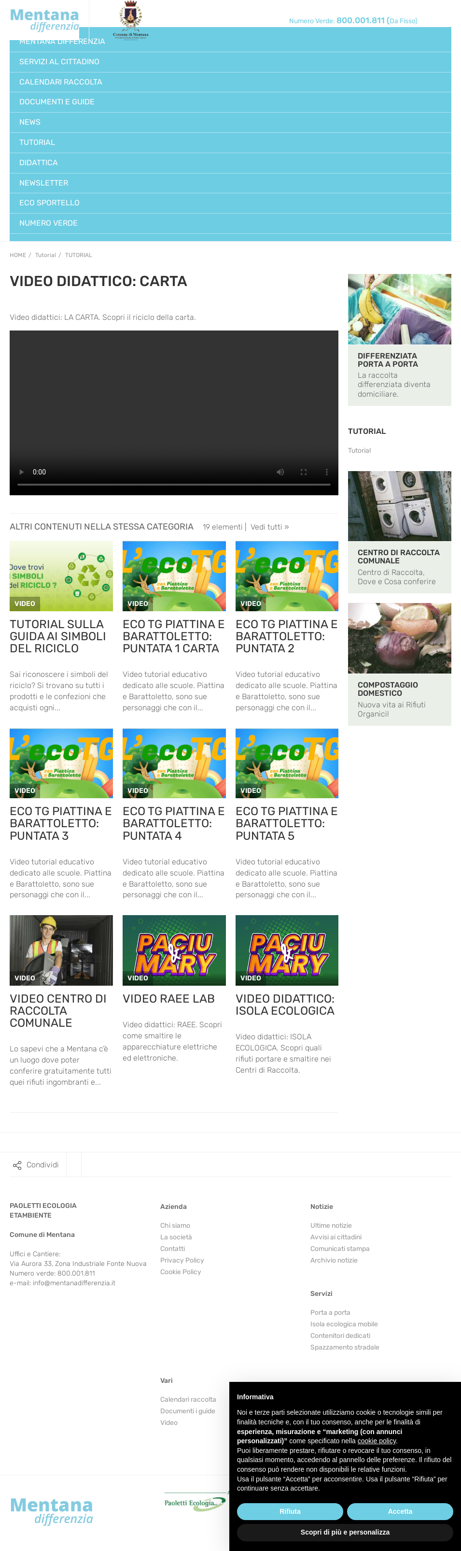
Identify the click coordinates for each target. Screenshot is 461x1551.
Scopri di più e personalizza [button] (345, 1532)
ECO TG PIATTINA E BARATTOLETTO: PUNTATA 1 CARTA (174, 636)
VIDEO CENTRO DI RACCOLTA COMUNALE (58, 1011)
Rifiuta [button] (290, 1511)
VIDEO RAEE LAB (169, 998)
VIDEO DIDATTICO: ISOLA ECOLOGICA (285, 1005)
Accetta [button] (400, 1511)
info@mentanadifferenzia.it (74, 1283)
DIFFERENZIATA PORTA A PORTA (388, 360)
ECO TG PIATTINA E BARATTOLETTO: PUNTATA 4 (174, 823)
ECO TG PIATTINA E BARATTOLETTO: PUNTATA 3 (61, 823)
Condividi (43, 1164)
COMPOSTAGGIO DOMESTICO (388, 689)
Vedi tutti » (270, 526)
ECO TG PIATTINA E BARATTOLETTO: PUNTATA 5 (287, 823)
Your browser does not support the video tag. (174, 412)
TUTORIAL (367, 431)
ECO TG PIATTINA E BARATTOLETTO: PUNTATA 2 (287, 636)
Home (18, 255)
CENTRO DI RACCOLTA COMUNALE (399, 556)
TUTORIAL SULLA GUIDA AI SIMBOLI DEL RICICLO (58, 636)
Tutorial (78, 255)
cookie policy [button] (377, 1441)
